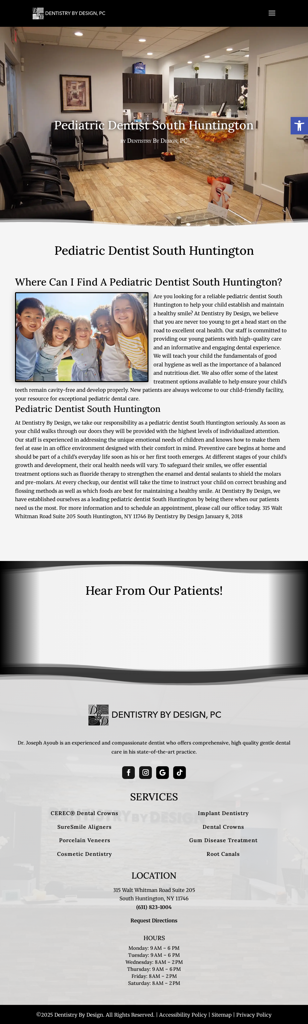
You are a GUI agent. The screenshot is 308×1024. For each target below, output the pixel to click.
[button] (299, 125)
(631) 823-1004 (154, 907)
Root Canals (223, 853)
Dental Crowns (223, 826)
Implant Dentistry (223, 813)
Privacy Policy (254, 1015)
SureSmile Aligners (84, 826)
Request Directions (154, 920)
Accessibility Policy (183, 1015)
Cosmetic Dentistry (84, 853)
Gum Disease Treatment (223, 840)
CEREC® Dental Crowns (84, 813)
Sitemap (222, 1015)
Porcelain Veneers (84, 840)
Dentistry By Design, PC (157, 140)
